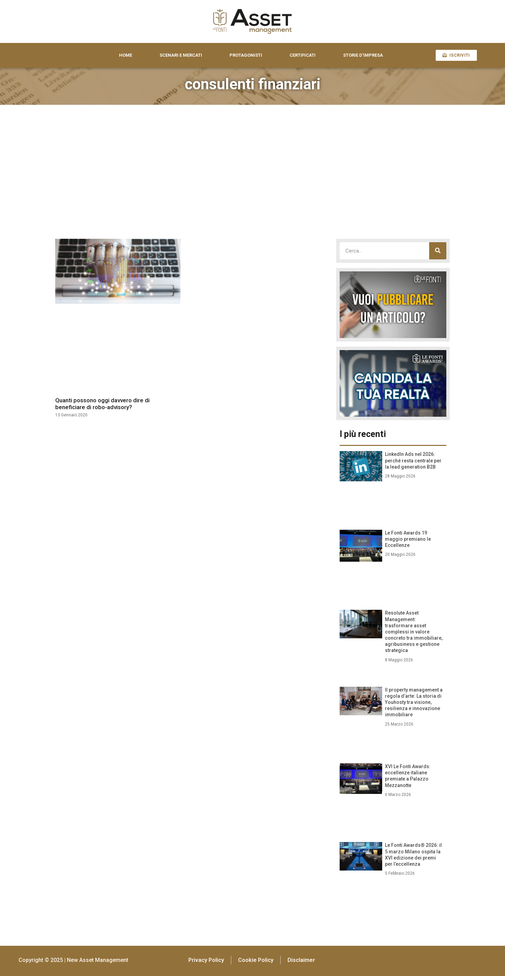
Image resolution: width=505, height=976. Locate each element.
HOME (125, 55)
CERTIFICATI (303, 55)
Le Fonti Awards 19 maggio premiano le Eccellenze (408, 539)
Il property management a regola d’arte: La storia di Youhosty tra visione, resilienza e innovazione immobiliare (414, 702)
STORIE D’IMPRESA (363, 55)
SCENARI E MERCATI (181, 55)
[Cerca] (437, 250)
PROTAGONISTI (246, 55)
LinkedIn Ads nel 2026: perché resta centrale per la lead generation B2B (413, 460)
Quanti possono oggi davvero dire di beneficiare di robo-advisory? (102, 404)
